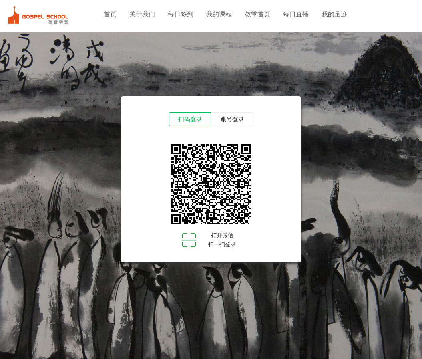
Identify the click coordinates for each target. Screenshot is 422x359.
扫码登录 (190, 119)
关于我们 (142, 14)
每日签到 (180, 14)
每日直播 (296, 14)
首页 (110, 14)
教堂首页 (257, 14)
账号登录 (232, 119)
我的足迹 (334, 14)
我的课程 (219, 14)
